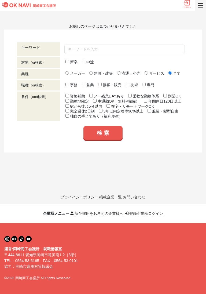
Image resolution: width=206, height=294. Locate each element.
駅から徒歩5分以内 (83, 106)
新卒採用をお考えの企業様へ (97, 213)
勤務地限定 (77, 101)
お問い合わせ (134, 197)
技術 (132, 85)
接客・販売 (110, 85)
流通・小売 (128, 73)
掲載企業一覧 (110, 197)
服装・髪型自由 (163, 111)
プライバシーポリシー (79, 197)
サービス (154, 73)
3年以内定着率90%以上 (121, 111)
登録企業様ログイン (144, 213)
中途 (88, 62)
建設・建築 (101, 73)
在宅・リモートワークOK (130, 106)
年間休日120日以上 (162, 101)
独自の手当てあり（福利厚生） (94, 116)
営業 (88, 85)
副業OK (172, 96)
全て (174, 73)
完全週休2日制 (80, 111)
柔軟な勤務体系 (143, 96)
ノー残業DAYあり (106, 96)
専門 (148, 85)
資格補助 (75, 96)
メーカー (75, 73)
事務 (71, 85)
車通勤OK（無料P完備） (116, 101)
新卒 (71, 62)
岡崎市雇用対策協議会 (34, 266)
